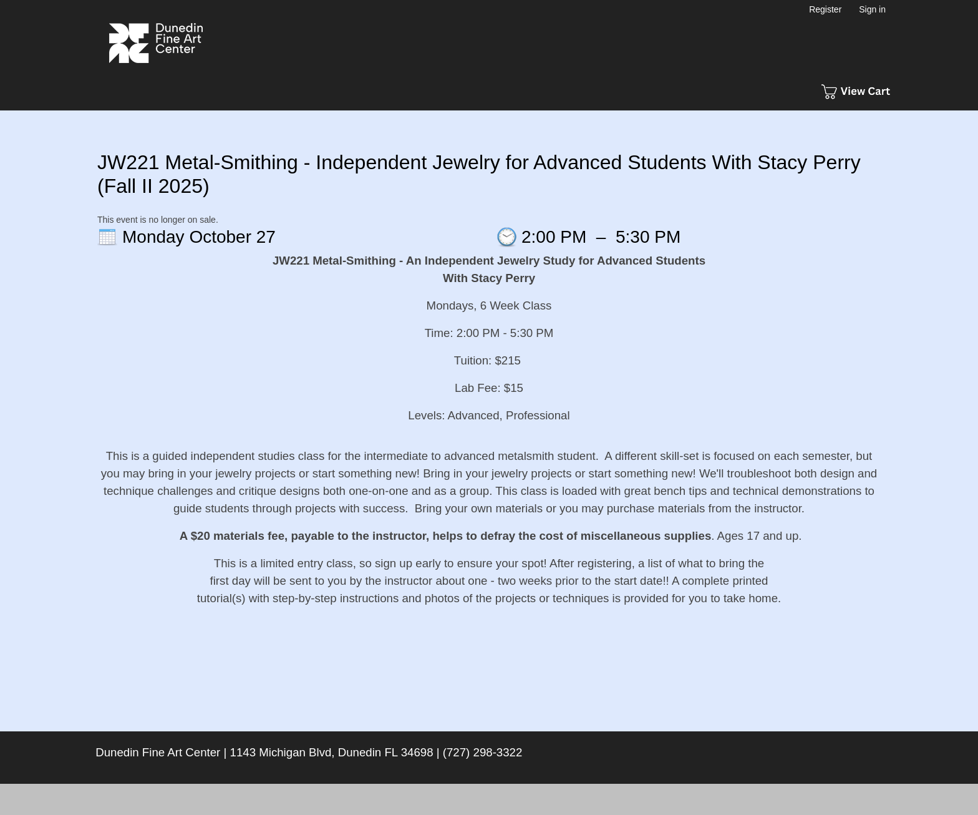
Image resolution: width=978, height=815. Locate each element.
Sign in (872, 9)
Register (825, 9)
